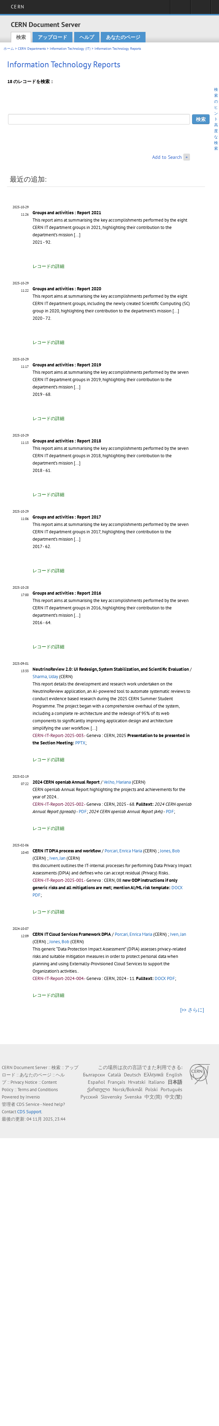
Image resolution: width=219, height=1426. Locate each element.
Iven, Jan (57, 858)
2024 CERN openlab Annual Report (66, 782)
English (174, 1075)
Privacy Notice (23, 1082)
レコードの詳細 (48, 266)
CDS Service (28, 1104)
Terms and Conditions (37, 1090)
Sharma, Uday (45, 677)
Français (116, 1082)
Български (94, 1075)
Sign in (180, 9)
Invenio (33, 1097)
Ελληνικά (153, 1075)
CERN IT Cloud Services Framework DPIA (72, 934)
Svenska (133, 1097)
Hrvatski (137, 1082)
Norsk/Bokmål (127, 1089)
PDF (83, 812)
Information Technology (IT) (70, 48)
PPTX (80, 743)
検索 (21, 37)
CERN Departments (32, 48)
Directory (201, 9)
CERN (17, 7)
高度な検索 (216, 136)
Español (96, 1082)
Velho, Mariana (117, 782)
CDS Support (29, 1112)
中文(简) (153, 1097)
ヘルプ (86, 37)
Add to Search (167, 157)
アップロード (52, 37)
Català (114, 1075)
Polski (151, 1089)
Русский (89, 1097)
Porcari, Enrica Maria (123, 851)
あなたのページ (123, 37)
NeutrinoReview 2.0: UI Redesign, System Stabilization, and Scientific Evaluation (111, 669)
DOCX (177, 888)
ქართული (98, 1089)
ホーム (8, 48)
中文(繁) (173, 1097)
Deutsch (132, 1075)
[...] (77, 235)
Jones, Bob (170, 851)
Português (171, 1089)
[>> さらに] (192, 1010)
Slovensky (111, 1097)
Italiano (156, 1082)
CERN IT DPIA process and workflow (67, 851)
